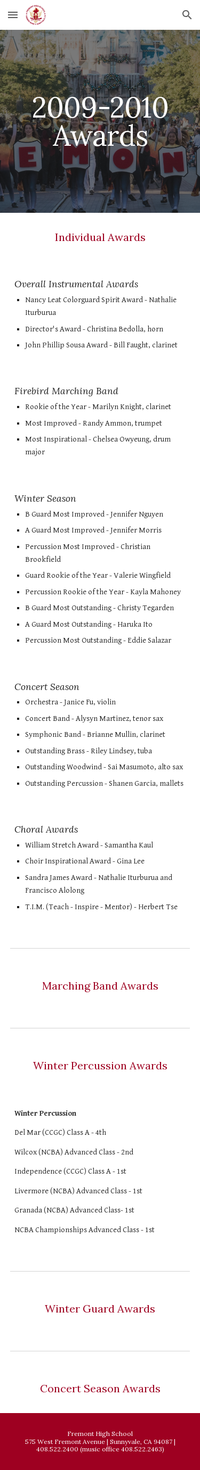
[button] (13, 14)
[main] (100, 121)
